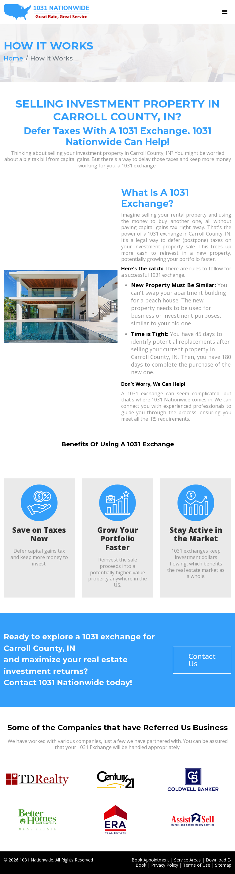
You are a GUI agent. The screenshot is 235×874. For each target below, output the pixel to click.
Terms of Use (196, 865)
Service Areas (187, 860)
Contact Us (202, 659)
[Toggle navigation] (224, 11)
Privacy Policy (164, 865)
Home (13, 58)
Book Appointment (150, 860)
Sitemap (223, 865)
